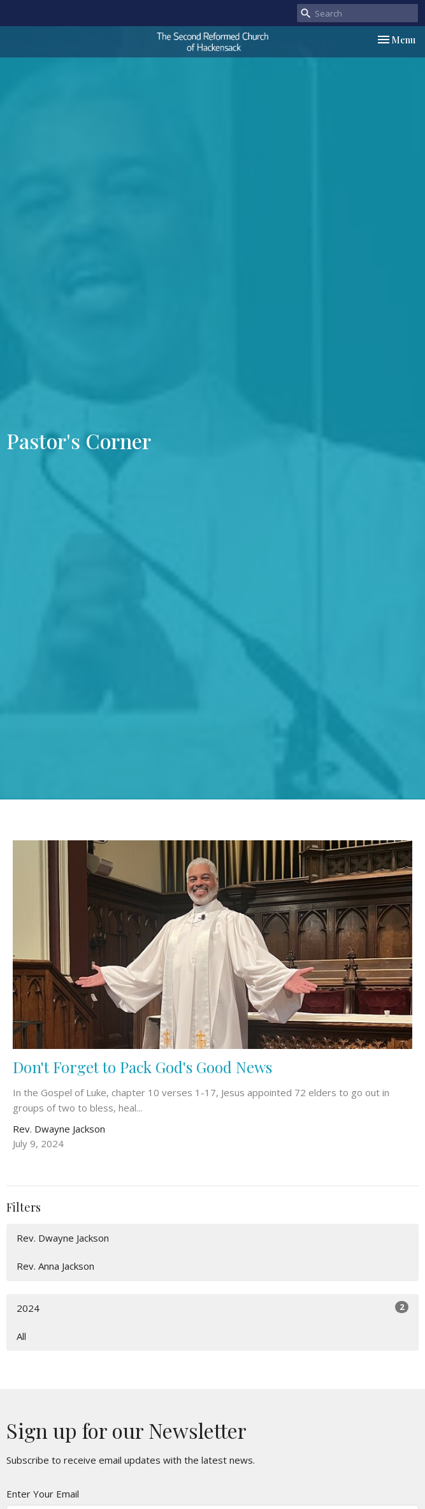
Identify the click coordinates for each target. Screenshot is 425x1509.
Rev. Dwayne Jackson (63, 1237)
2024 (212, 1307)
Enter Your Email (42, 1493)
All (21, 1336)
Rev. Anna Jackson (55, 1266)
